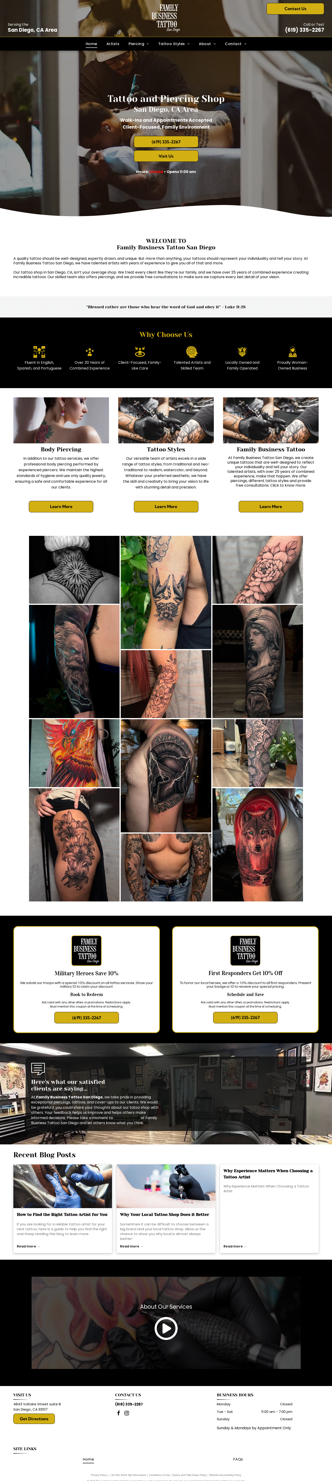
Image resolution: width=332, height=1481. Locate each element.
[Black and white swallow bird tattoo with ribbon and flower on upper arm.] (166, 592)
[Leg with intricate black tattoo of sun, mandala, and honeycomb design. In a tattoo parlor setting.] (257, 753)
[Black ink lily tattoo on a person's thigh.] (74, 844)
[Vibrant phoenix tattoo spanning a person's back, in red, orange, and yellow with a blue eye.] (74, 753)
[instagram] (126, 1414)
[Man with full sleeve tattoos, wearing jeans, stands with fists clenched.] (166, 867)
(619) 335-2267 (304, 30)
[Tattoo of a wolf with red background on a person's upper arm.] (257, 844)
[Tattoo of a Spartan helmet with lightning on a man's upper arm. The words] (166, 775)
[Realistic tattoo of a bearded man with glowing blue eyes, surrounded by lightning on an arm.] (74, 661)
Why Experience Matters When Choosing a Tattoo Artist (268, 1174)
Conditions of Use (159, 1475)
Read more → (28, 1246)
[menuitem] (91, 44)
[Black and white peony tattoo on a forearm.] (257, 570)
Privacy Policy (99, 1475)
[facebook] (118, 1414)
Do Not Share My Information (129, 1475)
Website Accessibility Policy (225, 1475)
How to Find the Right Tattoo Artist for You (62, 1214)
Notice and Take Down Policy (190, 1475)
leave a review (127, 1117)
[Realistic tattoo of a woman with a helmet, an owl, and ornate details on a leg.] (257, 661)
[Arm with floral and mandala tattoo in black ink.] (166, 684)
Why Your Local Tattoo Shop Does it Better (164, 1214)
